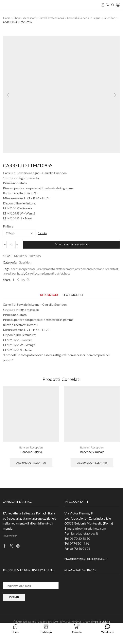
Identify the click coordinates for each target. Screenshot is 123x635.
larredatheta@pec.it (84, 533)
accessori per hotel (23, 269)
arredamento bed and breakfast (96, 269)
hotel (67, 273)
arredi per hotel (13, 273)
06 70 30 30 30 (80, 538)
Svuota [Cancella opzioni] (42, 233)
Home (6, 17)
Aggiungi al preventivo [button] (31, 462)
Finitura (8, 226)
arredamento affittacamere (55, 269)
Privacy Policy (10, 535)
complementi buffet (49, 273)
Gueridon (109, 17)
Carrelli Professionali (51, 17)
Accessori (29, 17)
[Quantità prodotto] (11, 244)
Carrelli (30, 273)
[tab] (49, 295)
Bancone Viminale (92, 452)
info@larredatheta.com (90, 528)
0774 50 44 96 (79, 543)
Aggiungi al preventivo (73, 244)
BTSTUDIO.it (102, 621)
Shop (17, 17)
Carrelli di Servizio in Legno (83, 17)
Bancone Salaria (31, 452)
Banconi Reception (31, 447)
